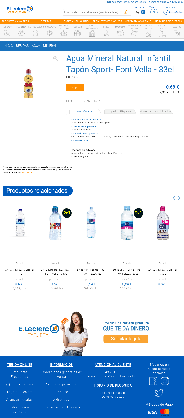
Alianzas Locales (19, 399)
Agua (36, 46)
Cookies (62, 392)
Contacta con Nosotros (61, 407)
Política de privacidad (62, 384)
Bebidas (22, 46)
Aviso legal (61, 399)
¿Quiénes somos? (19, 384)
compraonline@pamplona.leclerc (129, 2)
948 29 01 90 (27, 172)
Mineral (50, 46)
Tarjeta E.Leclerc (19, 392)
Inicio (8, 46)
